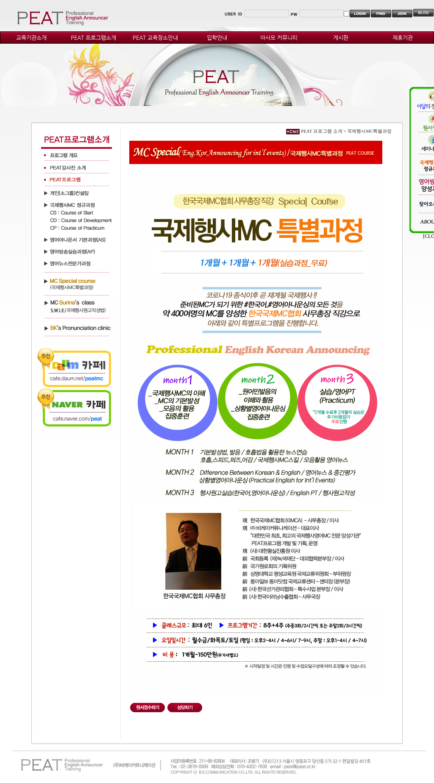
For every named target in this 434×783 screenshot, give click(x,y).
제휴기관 (402, 37)
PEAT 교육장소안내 (155, 37)
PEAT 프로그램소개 (93, 37)
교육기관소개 (31, 37)
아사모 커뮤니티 (279, 37)
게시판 (340, 37)
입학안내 (217, 37)
